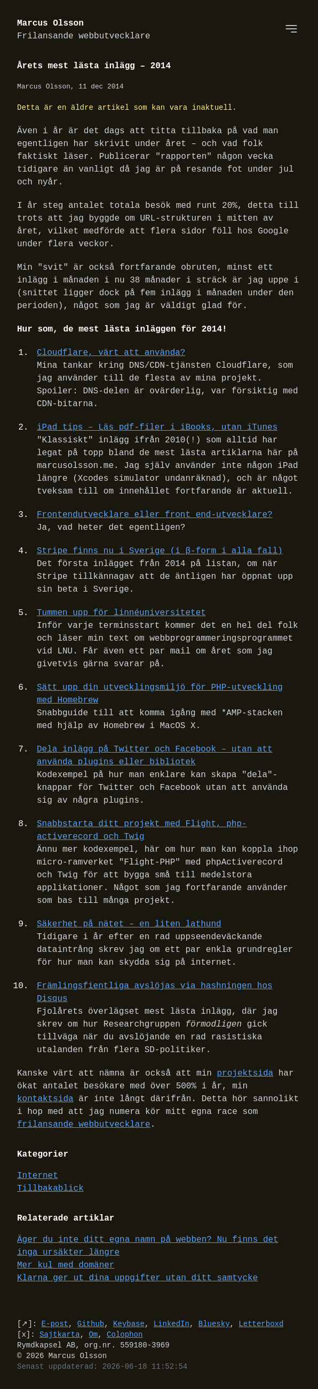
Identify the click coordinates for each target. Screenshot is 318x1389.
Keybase (129, 1324)
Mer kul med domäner (65, 1265)
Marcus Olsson (83, 30)
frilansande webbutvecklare (83, 1124)
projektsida (245, 1073)
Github (90, 1324)
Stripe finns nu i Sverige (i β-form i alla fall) (160, 551)
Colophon (124, 1334)
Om (93, 1334)
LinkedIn (171, 1324)
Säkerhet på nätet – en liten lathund (129, 924)
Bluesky (214, 1324)
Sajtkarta (59, 1334)
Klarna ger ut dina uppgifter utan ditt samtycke (137, 1278)
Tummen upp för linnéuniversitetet (121, 613)
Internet (37, 1176)
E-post (55, 1324)
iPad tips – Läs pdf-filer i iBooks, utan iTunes (157, 427)
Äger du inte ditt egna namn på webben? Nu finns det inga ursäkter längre (148, 1246)
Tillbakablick (50, 1188)
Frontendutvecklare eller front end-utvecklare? (155, 515)
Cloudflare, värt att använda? (111, 353)
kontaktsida (45, 1099)
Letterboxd (260, 1324)
